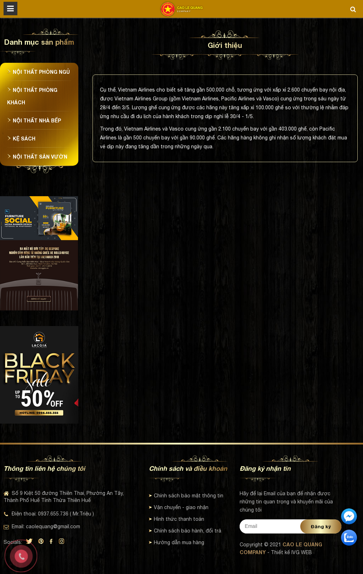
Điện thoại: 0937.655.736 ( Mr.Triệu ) (49, 514)
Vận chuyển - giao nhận (178, 507)
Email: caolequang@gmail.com (42, 526)
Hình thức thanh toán (176, 519)
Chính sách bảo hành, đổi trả (185, 531)
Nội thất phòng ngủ (38, 72)
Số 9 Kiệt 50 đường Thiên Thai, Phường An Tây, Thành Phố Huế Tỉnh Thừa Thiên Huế (64, 496)
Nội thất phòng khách (32, 96)
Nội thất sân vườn (37, 157)
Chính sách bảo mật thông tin (186, 495)
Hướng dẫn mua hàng (176, 542)
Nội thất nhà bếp (34, 120)
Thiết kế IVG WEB (291, 552)
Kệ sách (21, 139)
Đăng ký (321, 526)
